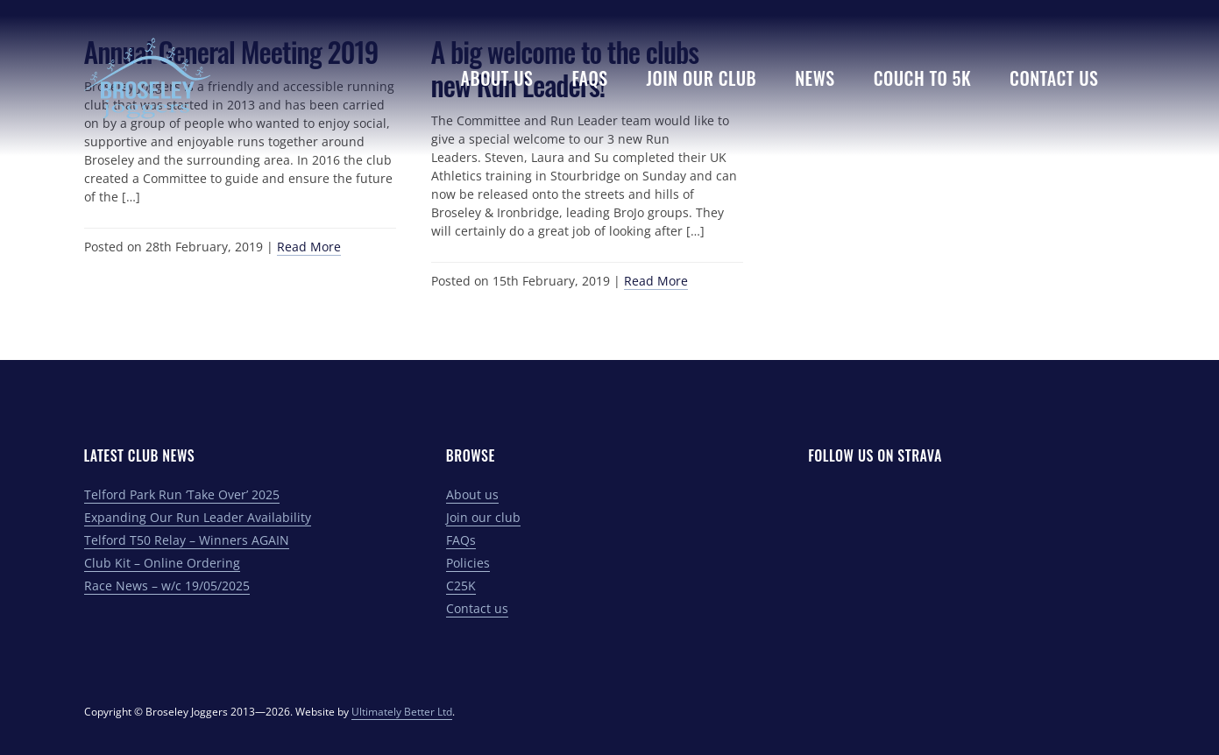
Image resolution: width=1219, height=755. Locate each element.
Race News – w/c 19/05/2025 (167, 585)
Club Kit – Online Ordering (162, 562)
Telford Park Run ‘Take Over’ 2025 (182, 494)
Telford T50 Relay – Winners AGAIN (186, 540)
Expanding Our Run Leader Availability (197, 517)
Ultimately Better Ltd (401, 711)
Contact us (477, 608)
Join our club (483, 517)
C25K (461, 585)
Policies (468, 562)
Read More (309, 246)
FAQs (461, 540)
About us (472, 494)
